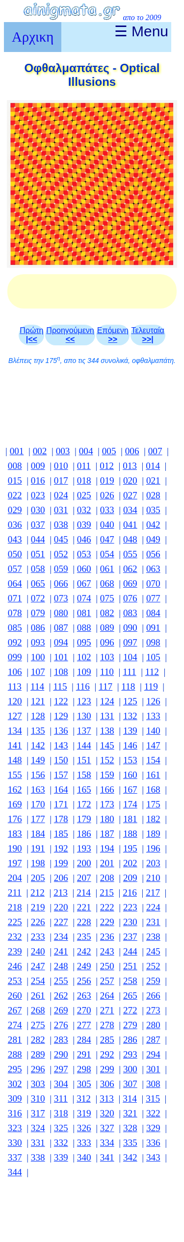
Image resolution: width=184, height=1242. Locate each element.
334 (107, 1143)
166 (107, 789)
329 (153, 1128)
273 (153, 1010)
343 (153, 1157)
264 (107, 995)
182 (153, 819)
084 (153, 613)
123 (84, 701)
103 (107, 657)
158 (84, 775)
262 (61, 995)
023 (38, 495)
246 (15, 966)
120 (15, 701)
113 (15, 686)
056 (153, 554)
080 (61, 613)
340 (84, 1157)
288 (15, 1054)
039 (84, 524)
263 (84, 995)
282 (38, 1040)
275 (38, 1025)
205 (38, 878)
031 (61, 510)
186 (84, 833)
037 (38, 524)
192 (61, 848)
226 (38, 922)
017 (61, 480)
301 (153, 1069)
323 (15, 1128)
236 (107, 937)
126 (153, 701)
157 (61, 775)
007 (155, 451)
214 (84, 892)
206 (61, 878)
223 (130, 907)
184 (38, 833)
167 (130, 789)
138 (107, 730)
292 (107, 1054)
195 (130, 848)
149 (38, 760)
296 (38, 1069)
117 (105, 686)
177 (38, 819)
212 (37, 892)
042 (153, 524)
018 (84, 480)
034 (130, 510)
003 (63, 451)
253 (15, 981)
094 (61, 642)
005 (109, 451)
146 (130, 745)
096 (107, 642)
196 (153, 848)
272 (130, 1010)
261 (38, 995)
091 (153, 627)
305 (84, 1084)
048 (130, 539)
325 (61, 1128)
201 (107, 863)
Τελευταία (147, 334)
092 (15, 642)
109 (84, 672)
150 (61, 760)
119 (151, 686)
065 (38, 583)
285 (107, 1040)
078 (15, 613)
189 (153, 833)
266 (153, 995)
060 (84, 569)
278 (107, 1025)
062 (130, 569)
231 (153, 922)
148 (15, 760)
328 (130, 1128)
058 (38, 569)
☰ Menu (141, 31)
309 (15, 1098)
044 (38, 539)
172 (84, 804)
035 (153, 510)
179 (84, 819)
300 (130, 1069)
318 (61, 1113)
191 (38, 848)
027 (130, 495)
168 (153, 789)
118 (128, 686)
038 (61, 524)
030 (38, 510)
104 (130, 657)
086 (38, 627)
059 (61, 569)
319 (84, 1113)
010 (61, 466)
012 (107, 466)
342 (130, 1157)
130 (84, 716)
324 (38, 1128)
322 (153, 1113)
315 (153, 1098)
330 (15, 1143)
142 (38, 745)
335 (130, 1143)
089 (107, 627)
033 (107, 510)
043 (15, 539)
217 (153, 892)
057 (15, 569)
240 (38, 951)
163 (38, 789)
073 (61, 598)
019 (107, 480)
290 (61, 1054)
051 (38, 554)
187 (107, 833)
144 (84, 745)
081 (84, 613)
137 (84, 730)
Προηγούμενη (70, 334)
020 (130, 480)
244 (130, 951)
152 (107, 760)
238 (153, 937)
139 (130, 730)
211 (15, 892)
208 (107, 878)
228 (84, 922)
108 (61, 672)
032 (84, 510)
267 (15, 1010)
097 (130, 642)
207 (84, 878)
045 (61, 539)
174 (130, 804)
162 (15, 789)
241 (61, 951)
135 (38, 730)
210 (153, 878)
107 (38, 672)
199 (61, 863)
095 (84, 642)
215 (107, 892)
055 (130, 554)
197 (15, 863)
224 (153, 907)
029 (15, 510)
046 (84, 539)
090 (130, 627)
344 (15, 1172)
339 (61, 1157)
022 (15, 495)
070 (153, 583)
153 (130, 760)
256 (84, 981)
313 (107, 1098)
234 (61, 937)
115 (60, 686)
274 (15, 1025)
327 (107, 1128)
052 (61, 554)
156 (38, 775)
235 (84, 937)
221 (84, 907)
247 (38, 966)
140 (153, 730)
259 (153, 981)
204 (15, 878)
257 (107, 981)
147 (153, 745)
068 (107, 583)
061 (107, 569)
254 (38, 981)
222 (107, 907)
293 (130, 1054)
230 (130, 922)
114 (37, 686)
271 (107, 1010)
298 (84, 1069)
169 (15, 804)
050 (15, 554)
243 (107, 951)
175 (153, 804)
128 (38, 716)
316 (15, 1113)
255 (61, 981)
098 (153, 642)
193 (84, 848)
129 (61, 716)
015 (15, 480)
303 (38, 1084)
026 (107, 495)
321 (130, 1113)
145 (107, 745)
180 (107, 819)
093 (38, 642)
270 (84, 1010)
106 (15, 672)
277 (84, 1025)
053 (84, 554)
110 (107, 672)
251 (130, 966)
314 (130, 1098)
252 (153, 966)
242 (84, 951)
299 (107, 1069)
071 (15, 598)
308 (153, 1084)
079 (38, 613)
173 (107, 804)
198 (38, 863)
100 (38, 657)
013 (130, 466)
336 (153, 1143)
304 (61, 1084)
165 (84, 789)
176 (15, 819)
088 (84, 627)
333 (84, 1143)
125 (130, 701)
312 (84, 1098)
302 (15, 1084)
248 (61, 966)
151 (84, 760)
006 (132, 451)
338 (38, 1157)
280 (153, 1025)
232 (15, 937)
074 (84, 598)
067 (84, 583)
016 (38, 480)
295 (15, 1069)
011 (84, 466)
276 (61, 1025)
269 (61, 1010)
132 (130, 716)
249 (84, 966)
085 (15, 627)
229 (107, 922)
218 (15, 907)
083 (130, 613)
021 (153, 480)
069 (130, 583)
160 (130, 775)
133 (153, 716)
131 (107, 716)
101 (61, 657)
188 (130, 833)
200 (84, 863)
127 (15, 716)
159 (107, 775)
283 (61, 1040)
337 (15, 1157)
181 (130, 819)
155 (15, 775)
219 (38, 907)
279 (130, 1025)
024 (61, 495)
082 (107, 613)
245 (153, 951)
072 (38, 598)
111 (129, 672)
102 (84, 657)
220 (61, 907)
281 (15, 1040)
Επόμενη (113, 334)
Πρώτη (31, 334)
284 (84, 1040)
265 (130, 995)
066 (61, 583)
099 (15, 657)
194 (107, 848)
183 (15, 833)
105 (153, 657)
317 (38, 1113)
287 (153, 1040)
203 (153, 863)
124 (107, 701)
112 (152, 672)
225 (15, 922)
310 (38, 1098)
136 (61, 730)
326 (84, 1128)
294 (153, 1054)
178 (61, 819)
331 (38, 1143)
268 (38, 1010)
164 (61, 789)
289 (38, 1054)
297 (61, 1069)
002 (40, 451)
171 (61, 804)
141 (15, 745)
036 (15, 524)
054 (107, 554)
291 (84, 1054)
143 (61, 745)
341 (107, 1157)
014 (153, 466)
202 (130, 863)
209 (130, 878)
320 (107, 1113)
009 (38, 466)
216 (130, 892)
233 (38, 937)
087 (61, 627)
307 (130, 1084)
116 (83, 686)
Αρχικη (32, 37)
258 (130, 981)
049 (153, 539)
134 (15, 730)
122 (61, 701)
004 (86, 451)
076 (130, 598)
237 (130, 937)
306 (107, 1084)
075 (107, 598)
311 (61, 1098)
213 (60, 892)
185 (61, 833)
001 (17, 451)
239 (15, 951)
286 (130, 1040)
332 (61, 1143)
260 (15, 995)
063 (153, 569)
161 (153, 775)
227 (61, 922)
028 (153, 495)
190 (15, 848)
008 (15, 466)
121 (38, 701)
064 (15, 583)
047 (107, 539)
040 (107, 524)
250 (107, 966)
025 (84, 495)
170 (38, 804)
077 (153, 598)
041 (130, 524)
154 (153, 760)
